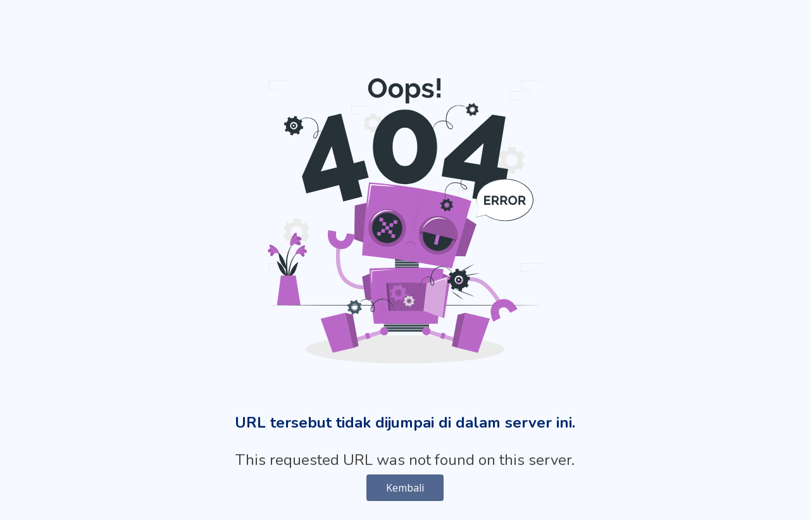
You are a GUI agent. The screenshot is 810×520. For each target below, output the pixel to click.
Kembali (405, 488)
